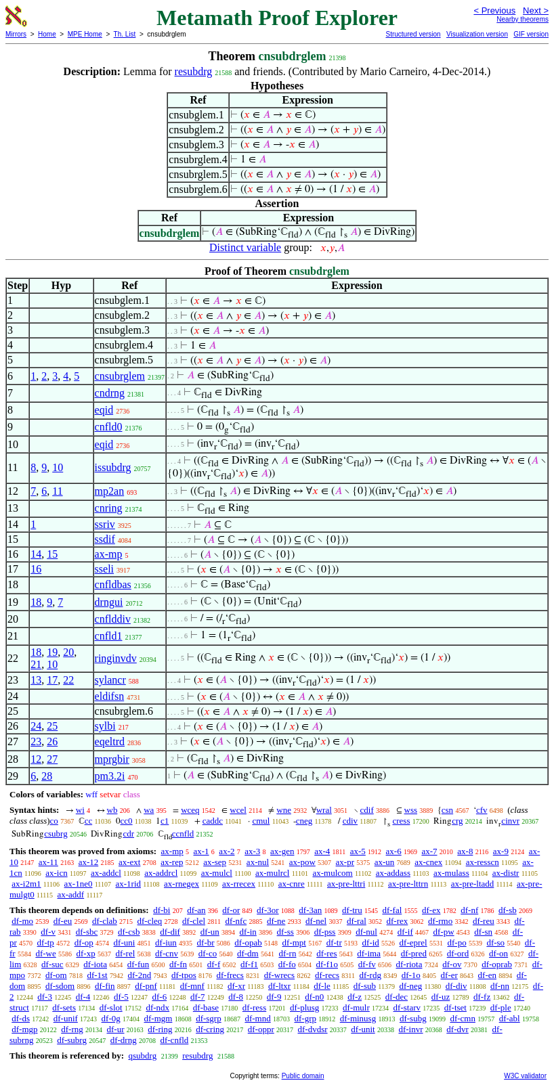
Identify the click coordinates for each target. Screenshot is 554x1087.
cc (89, 821)
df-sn (483, 932)
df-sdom (59, 986)
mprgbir (112, 759)
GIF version (531, 34)
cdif (367, 810)
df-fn (178, 964)
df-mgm (158, 1018)
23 (35, 741)
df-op (83, 942)
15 (52, 554)
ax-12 (89, 862)
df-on (498, 953)
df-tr (334, 942)
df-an (196, 910)
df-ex (431, 910)
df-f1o (327, 964)
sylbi (105, 726)
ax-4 (322, 851)
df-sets (64, 1007)
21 (35, 664)
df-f (214, 964)
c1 (165, 821)
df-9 (274, 997)
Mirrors (15, 34)
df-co (207, 953)
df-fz (481, 997)
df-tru (352, 910)
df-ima (369, 953)
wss (411, 810)
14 (35, 554)
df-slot (111, 1007)
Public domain (303, 1076)
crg (457, 821)
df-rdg (370, 975)
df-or (231, 910)
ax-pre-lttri (346, 884)
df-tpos (183, 975)
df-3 (44, 997)
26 (52, 741)
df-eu (63, 921)
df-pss (325, 932)
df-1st (97, 975)
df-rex (397, 921)
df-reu (483, 921)
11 (57, 491)
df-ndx (157, 1007)
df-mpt (294, 942)
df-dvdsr (313, 1029)
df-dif (170, 932)
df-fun (138, 964)
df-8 (235, 997)
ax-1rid (128, 884)
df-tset (455, 1007)
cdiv (350, 821)
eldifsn (110, 696)
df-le (322, 986)
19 (52, 652)
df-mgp (24, 1029)
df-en (487, 975)
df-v (48, 932)
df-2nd (140, 975)
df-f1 (249, 964)
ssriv (105, 524)
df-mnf (192, 986)
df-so (495, 942)
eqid (104, 410)
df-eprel (413, 942)
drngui (109, 602)
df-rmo (440, 921)
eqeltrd (110, 741)
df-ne (276, 921)
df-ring (160, 1029)
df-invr (410, 1029)
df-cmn (462, 1018)
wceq (190, 810)
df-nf (469, 910)
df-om (56, 975)
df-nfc (236, 921)
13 (35, 680)
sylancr (110, 680)
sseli (104, 569)
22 (68, 680)
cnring (109, 508)
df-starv (407, 1007)
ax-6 (394, 851)
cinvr (510, 821)
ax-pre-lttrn (408, 884)
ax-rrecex (238, 884)
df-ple (500, 1007)
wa (149, 810)
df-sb (507, 910)
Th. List (125, 34)
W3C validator (525, 1076)
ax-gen (282, 851)
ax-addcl (106, 873)
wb (112, 810)
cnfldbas (113, 584)
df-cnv (166, 953)
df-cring (210, 1029)
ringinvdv (116, 658)
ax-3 (252, 851)
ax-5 (358, 851)
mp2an (110, 491)
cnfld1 (109, 636)
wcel (238, 810)
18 (35, 602)
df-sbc (87, 932)
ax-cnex (428, 862)
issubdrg (113, 467)
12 (35, 759)
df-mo (22, 921)
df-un (209, 932)
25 (52, 726)
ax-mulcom (332, 873)
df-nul (366, 932)
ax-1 (201, 851)
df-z (354, 997)
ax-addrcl (160, 873)
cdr (128, 833)
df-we (45, 953)
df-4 (83, 997)
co (54, 821)
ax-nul (258, 862)
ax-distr (505, 873)
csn (447, 810)
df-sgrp (208, 1018)
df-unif (66, 1018)
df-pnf (146, 986)
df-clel (193, 921)
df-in (248, 932)
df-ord (458, 953)
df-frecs (230, 975)
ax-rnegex (181, 884)
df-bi (161, 910)
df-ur (116, 1029)
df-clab (104, 921)
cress (401, 821)
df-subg (413, 1018)
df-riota (409, 964)
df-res (326, 953)
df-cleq (150, 921)
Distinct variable (245, 247)
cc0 (127, 821)
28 (46, 776)
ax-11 (48, 862)
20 (68, 652)
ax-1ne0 (78, 884)
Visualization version (477, 34)
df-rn (287, 953)
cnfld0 (109, 426)
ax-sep (214, 862)
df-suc (52, 964)
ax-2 (226, 851)
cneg (304, 821)
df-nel (315, 921)
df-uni (124, 942)
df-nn (499, 986)
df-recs (327, 975)
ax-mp (109, 554)
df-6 (159, 997)
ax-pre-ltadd (472, 884)
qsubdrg (142, 1055)
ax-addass (393, 873)
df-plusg (304, 1007)
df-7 (197, 997)
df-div (456, 986)
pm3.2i (110, 776)
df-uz (440, 997)
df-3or (268, 910)
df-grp (305, 1018)
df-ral (356, 921)
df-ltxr (279, 986)
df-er (449, 975)
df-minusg (358, 1018)
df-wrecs (279, 975)
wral (324, 810)
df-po (456, 942)
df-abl (509, 1018)
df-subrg (72, 1040)
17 (52, 680)
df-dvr (457, 1029)
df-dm (248, 953)
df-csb (129, 932)
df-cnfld (174, 1040)
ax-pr (345, 862)
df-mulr (356, 1007)
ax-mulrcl (272, 873)
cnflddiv (113, 619)
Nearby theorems (522, 19)
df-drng (123, 1040)
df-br (206, 942)
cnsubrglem (120, 376)
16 (35, 569)
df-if (405, 932)
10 (57, 467)
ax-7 (429, 851)
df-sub (365, 986)
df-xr (236, 986)
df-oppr (261, 1029)
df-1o (411, 975)
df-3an (310, 910)
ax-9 (501, 851)
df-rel (125, 953)
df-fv (367, 964)
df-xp (86, 953)
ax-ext (129, 862)
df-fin (105, 986)
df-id (370, 942)
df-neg (410, 986)
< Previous (494, 10)
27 (52, 759)
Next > (536, 10)
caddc (213, 821)
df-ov (451, 964)
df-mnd (257, 1018)
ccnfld (183, 833)
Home (47, 34)
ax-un (385, 862)
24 (35, 726)
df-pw (443, 932)
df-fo (287, 964)
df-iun (166, 942)
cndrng (110, 393)
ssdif (105, 539)
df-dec (396, 997)
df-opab (247, 942)
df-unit (363, 1029)
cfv (482, 810)
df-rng (72, 1029)
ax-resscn (482, 862)
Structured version (412, 34)
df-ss (285, 932)
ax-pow (302, 862)
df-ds (21, 1018)
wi (80, 810)
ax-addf (70, 894)
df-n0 (314, 997)
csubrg (55, 833)
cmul (261, 821)
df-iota (95, 964)
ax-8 (465, 851)
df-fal (392, 910)
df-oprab (497, 964)
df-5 (121, 997)
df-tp (45, 942)
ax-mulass (451, 873)
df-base (206, 1007)
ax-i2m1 (26, 884)
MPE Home (85, 34)
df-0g (111, 1018)
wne (283, 810)
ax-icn (56, 873)
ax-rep (172, 862)
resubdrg (194, 71)
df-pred (414, 953)
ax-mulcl (216, 873)
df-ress (254, 1007)
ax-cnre (291, 884)
